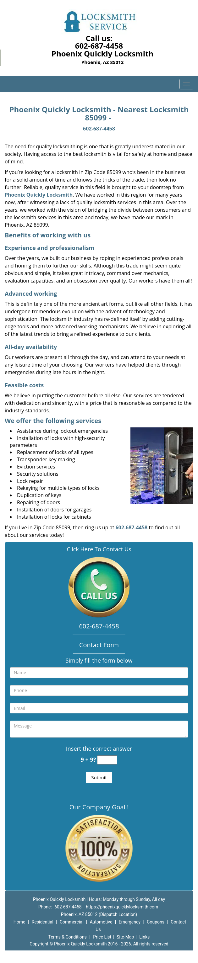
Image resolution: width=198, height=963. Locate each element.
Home (19, 921)
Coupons (155, 921)
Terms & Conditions (67, 936)
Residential (42, 921)
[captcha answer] (107, 760)
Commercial (71, 921)
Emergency (129, 921)
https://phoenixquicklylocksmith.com (122, 906)
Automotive (101, 921)
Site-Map (125, 936)
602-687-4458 (99, 45)
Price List (102, 936)
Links (144, 936)
